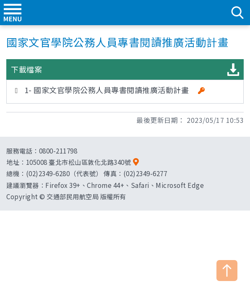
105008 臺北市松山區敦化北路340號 (78, 162)
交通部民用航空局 (125, 12)
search (237, 12)
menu (12, 12)
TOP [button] (226, 270)
